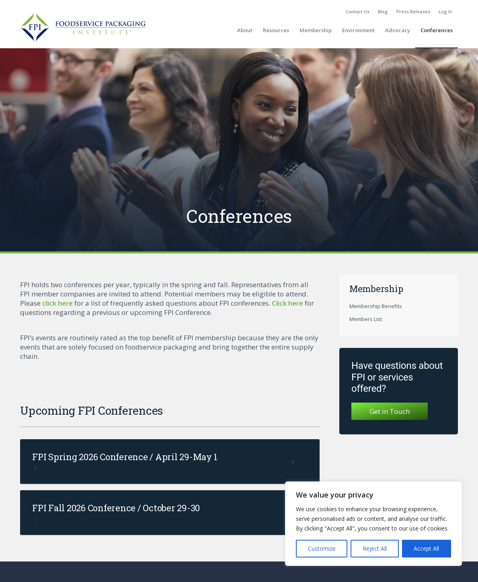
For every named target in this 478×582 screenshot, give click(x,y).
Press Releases (413, 11)
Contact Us (357, 11)
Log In (445, 11)
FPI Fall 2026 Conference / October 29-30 (116, 508)
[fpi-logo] (83, 30)
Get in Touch (389, 411)
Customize (322, 548)
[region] (373, 523)
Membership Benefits (375, 306)
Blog (383, 11)
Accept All (426, 548)
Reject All (375, 548)
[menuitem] (358, 12)
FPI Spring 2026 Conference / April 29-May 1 (124, 457)
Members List (365, 319)
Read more (293, 465)
